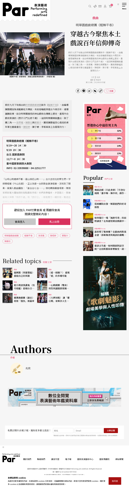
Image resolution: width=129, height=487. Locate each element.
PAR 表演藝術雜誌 (11, 457)
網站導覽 (119, 459)
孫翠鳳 (19, 122)
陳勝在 (28, 122)
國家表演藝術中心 (85, 459)
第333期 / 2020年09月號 (95, 82)
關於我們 (27, 459)
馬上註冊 (54, 221)
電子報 (68, 459)
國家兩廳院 (104, 459)
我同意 (115, 480)
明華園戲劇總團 (33, 104)
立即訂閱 (111, 430)
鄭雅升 (38, 122)
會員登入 (20, 221)
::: (118, 4)
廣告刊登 (55, 459)
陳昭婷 (26, 126)
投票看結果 (104, 160)
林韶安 (98, 80)
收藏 (111, 90)
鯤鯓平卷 (52, 104)
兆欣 (98, 77)
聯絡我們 (41, 459)
